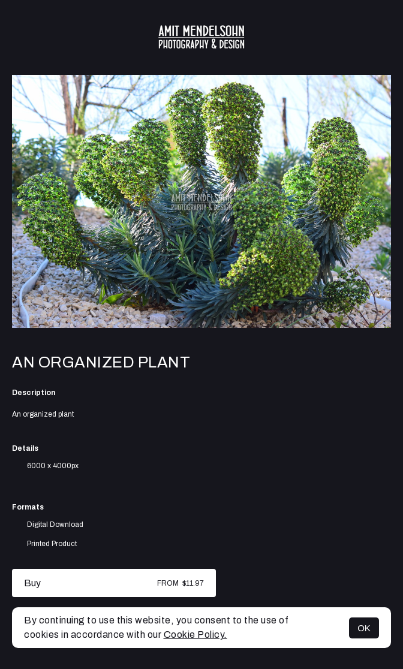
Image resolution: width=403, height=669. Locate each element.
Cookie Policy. (195, 634)
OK (364, 628)
